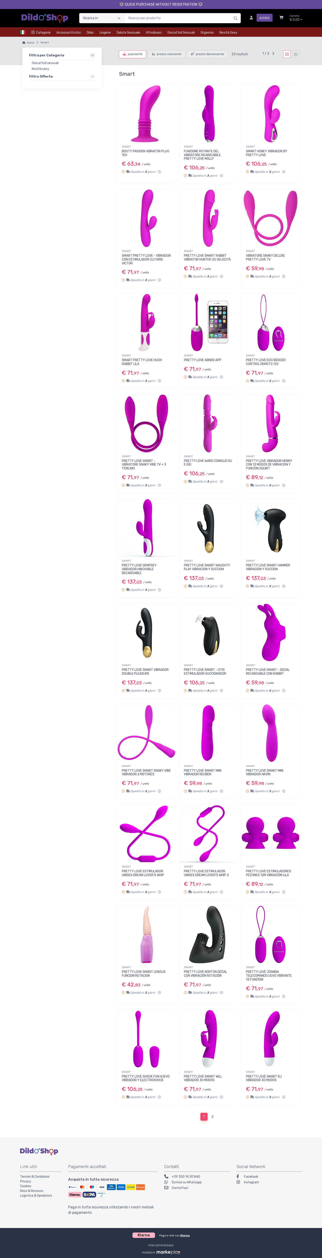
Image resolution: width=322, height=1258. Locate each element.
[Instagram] (269, 1183)
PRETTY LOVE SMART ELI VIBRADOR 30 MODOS (264, 1078)
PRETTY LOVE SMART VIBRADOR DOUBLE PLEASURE (145, 672)
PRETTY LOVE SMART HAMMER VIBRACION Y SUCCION (268, 567)
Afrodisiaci (154, 33)
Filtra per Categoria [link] (46, 55)
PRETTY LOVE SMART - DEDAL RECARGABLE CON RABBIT (268, 672)
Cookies (25, 1186)
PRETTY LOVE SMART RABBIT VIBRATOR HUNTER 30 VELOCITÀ (207, 257)
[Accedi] (259, 18)
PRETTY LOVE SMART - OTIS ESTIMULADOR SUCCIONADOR (205, 672)
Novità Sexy (228, 33)
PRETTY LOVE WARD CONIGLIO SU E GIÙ (208, 463)
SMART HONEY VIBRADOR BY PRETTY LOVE (266, 153)
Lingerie (105, 33)
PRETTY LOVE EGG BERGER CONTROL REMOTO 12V (266, 362)
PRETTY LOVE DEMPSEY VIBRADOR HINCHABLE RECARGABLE (139, 569)
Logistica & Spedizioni (36, 1196)
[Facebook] (269, 1177)
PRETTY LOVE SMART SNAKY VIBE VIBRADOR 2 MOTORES (146, 772)
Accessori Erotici (68, 33)
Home (30, 42)
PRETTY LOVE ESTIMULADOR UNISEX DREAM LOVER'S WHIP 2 (206, 873)
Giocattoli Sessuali (181, 33)
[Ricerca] (234, 13)
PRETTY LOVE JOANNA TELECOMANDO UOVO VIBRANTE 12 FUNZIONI (269, 975)
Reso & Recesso (31, 1191)
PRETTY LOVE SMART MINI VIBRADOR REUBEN (202, 772)
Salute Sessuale (128, 33)
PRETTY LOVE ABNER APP (202, 360)
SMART (126, 146)
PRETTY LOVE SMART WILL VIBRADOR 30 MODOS (203, 1078)
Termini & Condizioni (34, 1177)
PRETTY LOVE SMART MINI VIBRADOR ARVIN (264, 772)
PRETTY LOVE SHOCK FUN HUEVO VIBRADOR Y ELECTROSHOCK (146, 1078)
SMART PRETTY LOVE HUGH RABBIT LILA (142, 362)
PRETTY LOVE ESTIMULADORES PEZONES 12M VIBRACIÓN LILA (268, 873)
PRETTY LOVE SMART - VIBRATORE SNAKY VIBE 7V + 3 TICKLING (144, 465)
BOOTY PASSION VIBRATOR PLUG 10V (145, 153)
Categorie (41, 33)
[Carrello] (281, 18)
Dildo (90, 33)
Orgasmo (207, 33)
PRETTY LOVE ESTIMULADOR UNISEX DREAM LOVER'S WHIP (143, 873)
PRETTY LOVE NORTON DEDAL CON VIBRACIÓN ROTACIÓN (205, 974)
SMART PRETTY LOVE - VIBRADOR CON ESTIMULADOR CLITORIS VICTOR (146, 259)
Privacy (25, 1181)
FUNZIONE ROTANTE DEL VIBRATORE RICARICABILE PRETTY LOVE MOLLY (202, 155)
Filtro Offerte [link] (41, 76)
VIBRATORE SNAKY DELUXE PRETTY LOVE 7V (265, 257)
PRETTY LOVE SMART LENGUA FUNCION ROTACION (143, 974)
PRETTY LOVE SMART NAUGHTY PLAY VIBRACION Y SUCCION (207, 567)
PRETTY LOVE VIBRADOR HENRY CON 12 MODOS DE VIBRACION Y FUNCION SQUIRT (269, 465)
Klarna (185, 1235)
